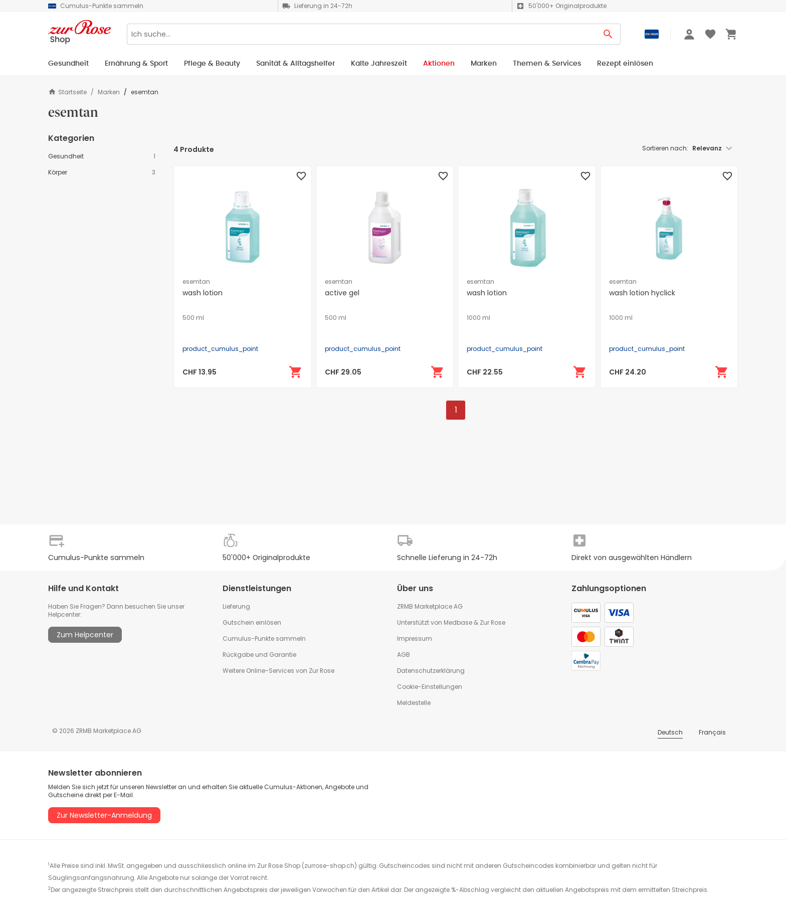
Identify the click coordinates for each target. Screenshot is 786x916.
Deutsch (670, 732)
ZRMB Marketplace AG (430, 606)
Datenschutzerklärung (431, 670)
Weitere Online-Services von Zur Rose (278, 670)
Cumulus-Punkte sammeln (264, 638)
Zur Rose (492, 622)
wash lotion (202, 293)
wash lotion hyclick (642, 293)
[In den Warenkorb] (296, 372)
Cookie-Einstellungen (429, 686)
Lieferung (236, 606)
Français (712, 732)
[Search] (361, 34)
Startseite (67, 92)
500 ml (193, 318)
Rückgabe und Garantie (259, 654)
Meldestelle (414, 702)
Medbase (458, 622)
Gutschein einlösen (252, 622)
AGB (403, 654)
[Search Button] (608, 34)
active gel (342, 293)
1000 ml (478, 318)
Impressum (414, 638)
